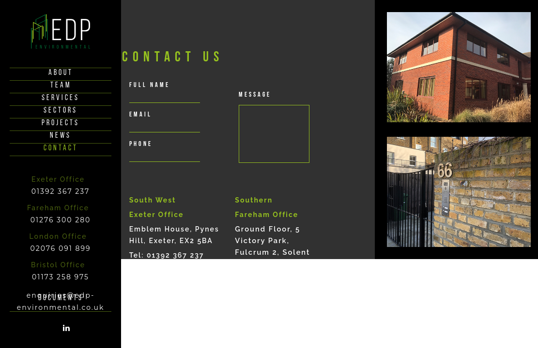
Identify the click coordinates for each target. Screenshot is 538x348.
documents (60, 298)
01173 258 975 (60, 277)
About (60, 73)
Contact (61, 148)
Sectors (60, 111)
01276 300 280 (61, 220)
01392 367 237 (60, 191)
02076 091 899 (60, 248)
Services (60, 98)
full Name (149, 85)
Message (255, 95)
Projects (60, 123)
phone (141, 144)
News (60, 136)
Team (60, 85)
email (140, 114)
